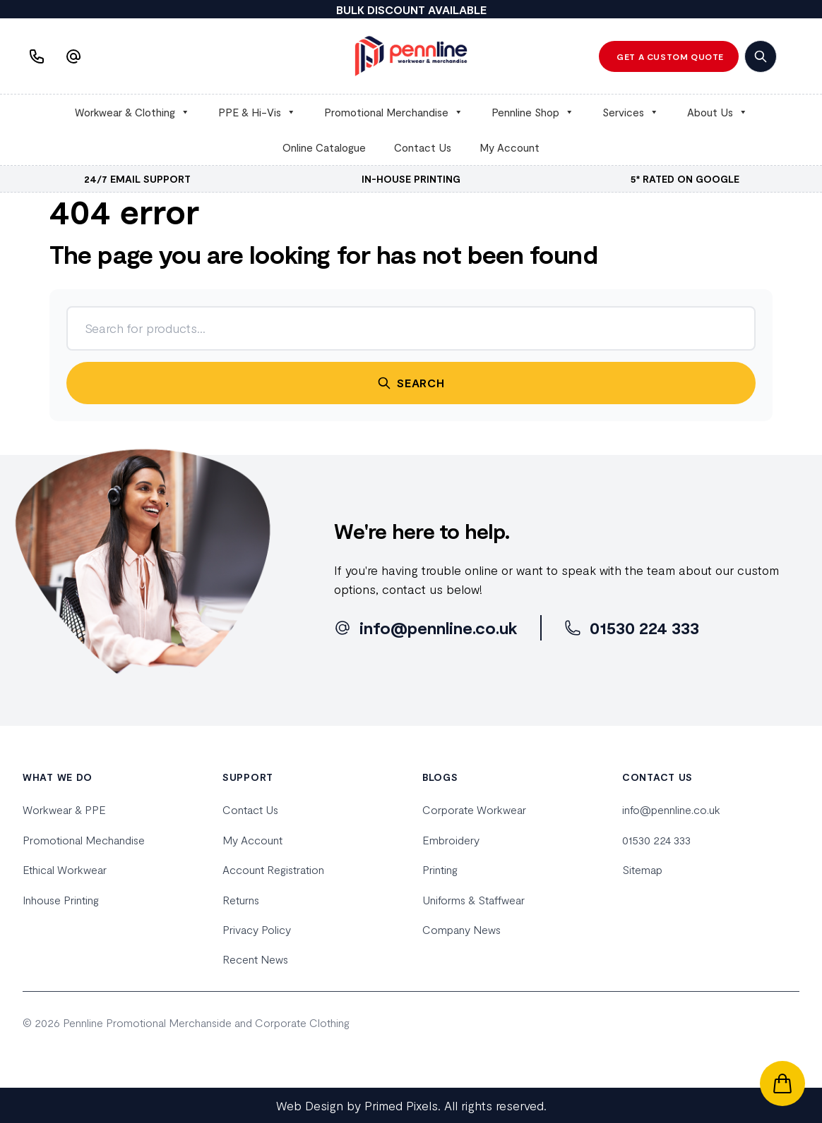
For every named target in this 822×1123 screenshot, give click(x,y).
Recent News (255, 959)
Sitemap (642, 869)
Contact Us (422, 147)
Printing (440, 869)
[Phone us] (38, 56)
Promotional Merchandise (393, 112)
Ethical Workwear (65, 869)
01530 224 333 (656, 839)
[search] (760, 56)
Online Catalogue (324, 147)
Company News (461, 929)
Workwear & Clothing (132, 112)
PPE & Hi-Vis (257, 112)
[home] (411, 56)
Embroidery (451, 839)
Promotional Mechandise (84, 839)
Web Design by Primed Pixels (357, 1105)
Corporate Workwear (474, 809)
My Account (510, 147)
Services (630, 112)
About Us (717, 112)
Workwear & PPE (64, 809)
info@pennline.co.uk (671, 809)
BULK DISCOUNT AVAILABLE (411, 9)
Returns (240, 899)
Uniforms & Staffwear (473, 899)
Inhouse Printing (61, 899)
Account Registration (273, 869)
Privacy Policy (256, 929)
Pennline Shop (533, 112)
